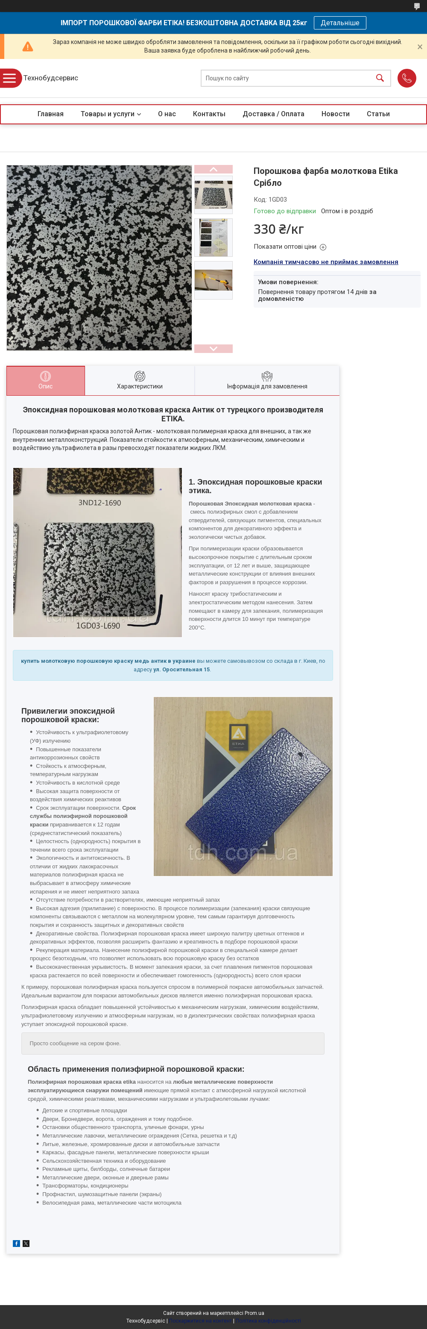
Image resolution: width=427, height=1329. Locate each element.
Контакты (209, 114)
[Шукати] (380, 78)
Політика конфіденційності (268, 1321)
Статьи (378, 114)
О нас (167, 114)
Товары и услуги (108, 114)
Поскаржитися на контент (200, 1321)
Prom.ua (254, 1313)
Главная (51, 114)
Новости (336, 114)
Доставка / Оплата (273, 114)
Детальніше (340, 23)
